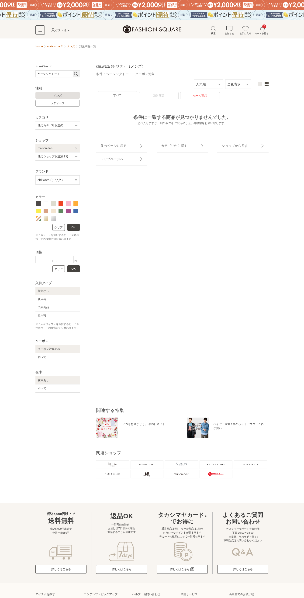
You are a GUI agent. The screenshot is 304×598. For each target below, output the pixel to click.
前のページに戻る (108, 145)
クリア (58, 230)
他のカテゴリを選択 (50, 127)
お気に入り (245, 32)
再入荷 (42, 317)
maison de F (45, 150)
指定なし (43, 293)
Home (39, 48)
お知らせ (229, 32)
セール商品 (200, 97)
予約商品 (43, 309)
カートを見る (262, 32)
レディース (58, 105)
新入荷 (42, 301)
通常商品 (158, 97)
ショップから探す (229, 145)
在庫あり (43, 382)
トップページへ (107, 153)
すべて (117, 97)
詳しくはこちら (61, 574)
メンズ (57, 97)
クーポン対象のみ (49, 351)
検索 (213, 32)
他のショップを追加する (53, 158)
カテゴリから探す (169, 145)
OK (74, 229)
